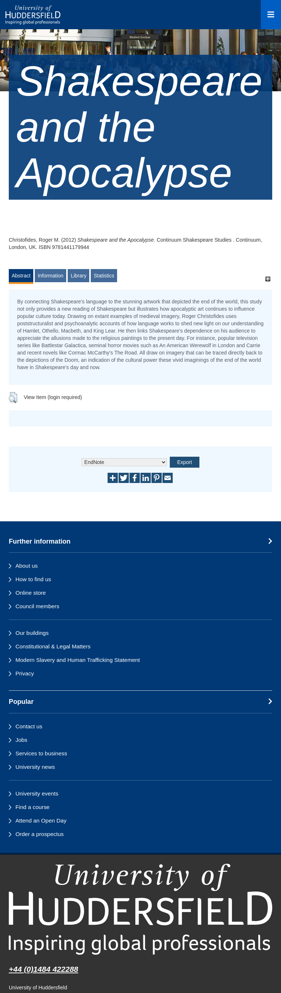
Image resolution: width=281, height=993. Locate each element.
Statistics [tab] (104, 276)
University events (36, 793)
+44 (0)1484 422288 (43, 969)
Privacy (24, 673)
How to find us (33, 579)
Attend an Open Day (40, 820)
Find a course (32, 807)
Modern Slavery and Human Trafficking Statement (77, 660)
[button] (13, 397)
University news (35, 767)
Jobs (21, 740)
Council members (37, 606)
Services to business (41, 753)
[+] (267, 279)
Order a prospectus (39, 834)
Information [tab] (50, 276)
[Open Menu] (271, 14)
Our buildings (32, 633)
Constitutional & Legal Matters (52, 646)
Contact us (28, 726)
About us (26, 566)
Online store (30, 593)
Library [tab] (78, 276)
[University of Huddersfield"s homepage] (140, 909)
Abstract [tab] (21, 276)
